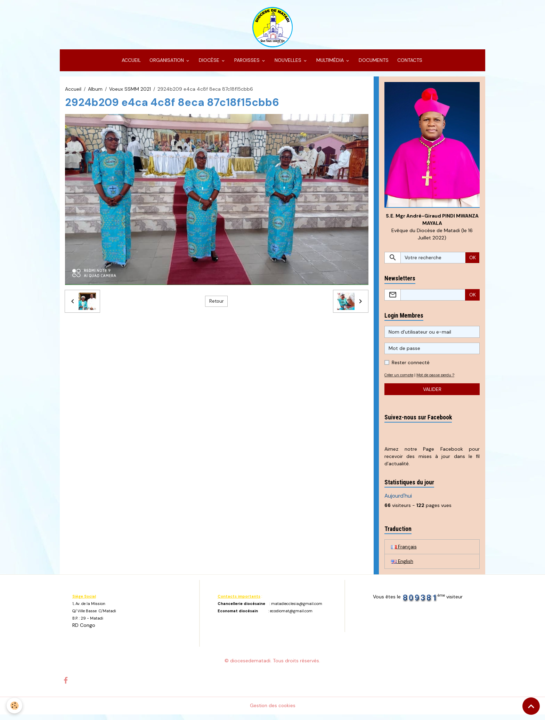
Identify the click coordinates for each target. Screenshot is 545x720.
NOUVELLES (288, 65)
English (402, 567)
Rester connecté (411, 368)
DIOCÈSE (209, 65)
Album (95, 93)
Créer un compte (400, 380)
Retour (216, 305)
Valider (432, 394)
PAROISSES (247, 65)
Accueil (73, 93)
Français (404, 552)
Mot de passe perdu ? (441, 380)
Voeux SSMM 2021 (130, 93)
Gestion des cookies (272, 711)
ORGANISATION (166, 65)
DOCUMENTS (373, 65)
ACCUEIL (130, 65)
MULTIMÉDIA (330, 65)
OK (472, 262)
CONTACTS (409, 65)
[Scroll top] (531, 706)
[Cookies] (15, 705)
